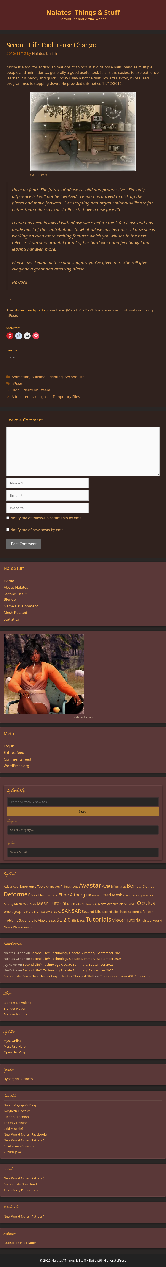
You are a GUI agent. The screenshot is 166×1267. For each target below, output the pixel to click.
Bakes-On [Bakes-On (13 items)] (120, 886)
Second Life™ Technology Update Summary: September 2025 (76, 953)
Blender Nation (15, 1008)
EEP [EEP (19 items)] (88, 895)
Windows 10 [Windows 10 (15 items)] (25, 927)
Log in (9, 746)
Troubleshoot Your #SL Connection (126, 976)
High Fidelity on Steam (30, 389)
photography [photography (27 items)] (14, 911)
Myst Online (13, 1040)
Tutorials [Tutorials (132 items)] (98, 919)
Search (83, 811)
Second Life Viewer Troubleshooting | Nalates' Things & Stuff (49, 976)
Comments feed (17, 759)
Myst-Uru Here (15, 1046)
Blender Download (17, 1002)
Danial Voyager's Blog (20, 1105)
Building (38, 376)
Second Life (75, 376)
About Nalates (16, 587)
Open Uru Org (14, 1052)
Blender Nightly (15, 1014)
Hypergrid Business (18, 1079)
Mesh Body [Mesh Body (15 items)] (29, 904)
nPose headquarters (31, 310)
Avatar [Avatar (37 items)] (108, 886)
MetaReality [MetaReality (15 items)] (74, 904)
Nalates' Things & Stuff (83, 12)
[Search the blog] (83, 801)
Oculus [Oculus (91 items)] (146, 903)
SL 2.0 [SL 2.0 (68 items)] (63, 919)
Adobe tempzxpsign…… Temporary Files (45, 396)
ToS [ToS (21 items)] (82, 920)
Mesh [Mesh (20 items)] (18, 904)
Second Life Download (20, 1184)
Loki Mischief (13, 1128)
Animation (20, 376)
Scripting (55, 376)
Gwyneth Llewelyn (17, 1111)
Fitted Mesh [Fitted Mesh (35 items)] (111, 895)
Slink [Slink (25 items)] (75, 920)
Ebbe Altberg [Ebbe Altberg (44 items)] (72, 895)
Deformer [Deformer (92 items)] (17, 894)
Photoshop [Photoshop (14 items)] (32, 911)
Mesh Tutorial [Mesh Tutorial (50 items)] (51, 903)
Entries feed (14, 752)
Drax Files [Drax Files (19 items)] (37, 895)
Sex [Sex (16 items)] (53, 921)
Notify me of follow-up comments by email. (47, 517)
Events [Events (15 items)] (95, 895)
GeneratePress (115, 1260)
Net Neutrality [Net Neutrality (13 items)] (89, 904)
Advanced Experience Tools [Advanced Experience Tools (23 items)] (24, 886)
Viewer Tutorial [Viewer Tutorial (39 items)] (126, 920)
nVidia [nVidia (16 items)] (132, 904)
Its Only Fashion (16, 1123)
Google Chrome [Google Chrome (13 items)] (131, 895)
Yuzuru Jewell (14, 1152)
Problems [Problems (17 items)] (46, 912)
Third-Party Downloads (21, 1190)
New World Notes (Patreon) (24, 1140)
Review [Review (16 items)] (57, 912)
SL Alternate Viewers (19, 1146)
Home (9, 580)
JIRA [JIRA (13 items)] (143, 895)
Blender (10, 599)
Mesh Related (15, 612)
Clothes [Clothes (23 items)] (148, 886)
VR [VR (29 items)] (15, 926)
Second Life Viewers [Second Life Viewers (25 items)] (34, 920)
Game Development (21, 606)
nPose (16, 383)
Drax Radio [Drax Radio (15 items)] (51, 895)
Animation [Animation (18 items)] (53, 886)
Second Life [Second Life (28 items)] (91, 911)
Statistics (11, 619)
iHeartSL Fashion (16, 1117)
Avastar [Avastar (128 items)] (90, 885)
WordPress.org (16, 765)
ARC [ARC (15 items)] (75, 886)
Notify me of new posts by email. (38, 529)
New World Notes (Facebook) (25, 1134)
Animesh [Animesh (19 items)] (67, 886)
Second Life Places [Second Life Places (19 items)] (114, 912)
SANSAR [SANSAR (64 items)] (71, 910)
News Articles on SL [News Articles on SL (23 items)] (113, 904)
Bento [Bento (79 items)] (134, 885)
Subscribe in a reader (20, 1242)
